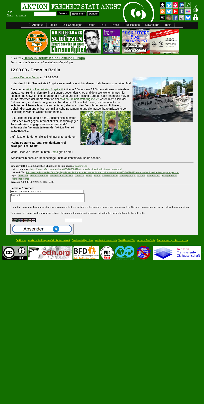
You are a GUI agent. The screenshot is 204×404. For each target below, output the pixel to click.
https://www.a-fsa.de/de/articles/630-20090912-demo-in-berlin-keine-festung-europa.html (76, 169)
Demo (97, 175)
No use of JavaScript (146, 242)
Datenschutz (153, 175)
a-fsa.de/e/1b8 (79, 166)
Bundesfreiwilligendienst (82, 242)
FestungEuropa (128, 175)
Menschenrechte (20, 178)
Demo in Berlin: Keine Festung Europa (54, 58)
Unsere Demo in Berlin (24, 77)
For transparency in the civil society (172, 242)
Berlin (89, 175)
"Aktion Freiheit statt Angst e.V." (79, 99)
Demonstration (110, 175)
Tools (168, 24)
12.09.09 (79, 175)
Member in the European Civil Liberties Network (49, 242)
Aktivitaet (23, 175)
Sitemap (10, 15)
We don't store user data (106, 242)
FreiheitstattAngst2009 (61, 175)
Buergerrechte (169, 175)
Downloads (152, 24)
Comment (48, 198)
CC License (21, 242)
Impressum (21, 15)
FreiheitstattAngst (39, 175)
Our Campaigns (72, 24)
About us (37, 24)
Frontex (141, 175)
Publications (132, 24)
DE (8, 12)
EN (12, 12)
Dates (91, 24)
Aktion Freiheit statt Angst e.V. (44, 89)
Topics (53, 24)
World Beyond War (127, 242)
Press (115, 24)
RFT (103, 24)
